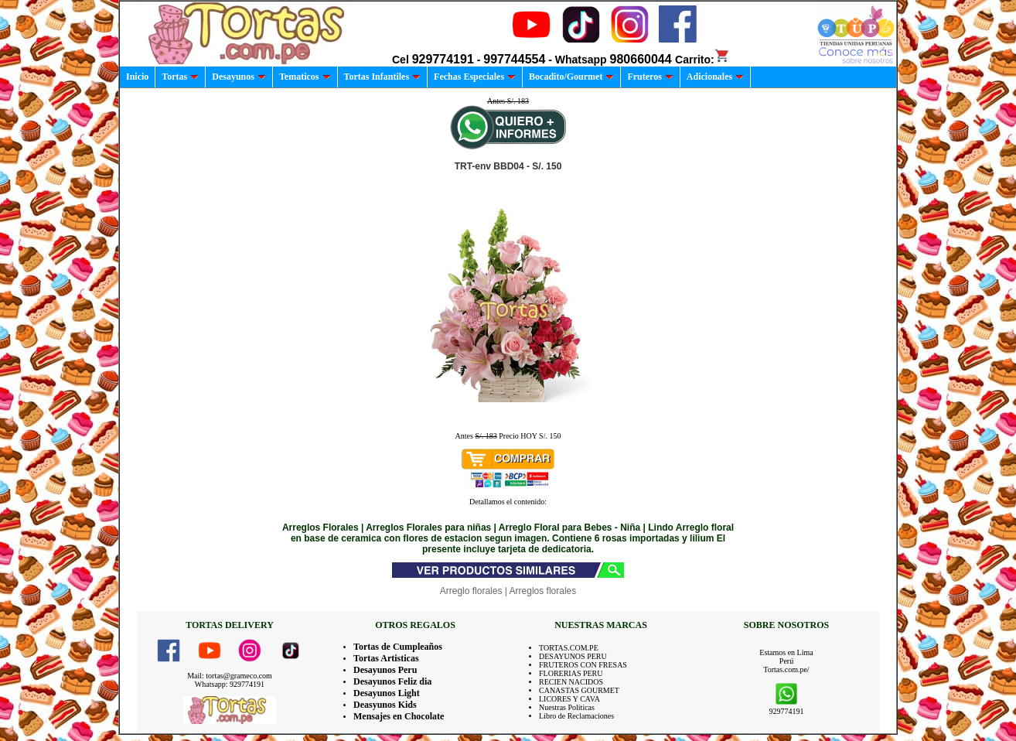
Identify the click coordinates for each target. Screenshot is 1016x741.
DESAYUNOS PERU (573, 656)
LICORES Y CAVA (569, 699)
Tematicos (305, 76)
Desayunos (239, 76)
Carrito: (702, 59)
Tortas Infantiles (382, 76)
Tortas (180, 76)
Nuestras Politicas (567, 707)
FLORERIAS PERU (571, 673)
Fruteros (650, 76)
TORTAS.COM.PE (568, 648)
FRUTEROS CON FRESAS (583, 665)
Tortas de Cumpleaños (397, 646)
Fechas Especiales (475, 76)
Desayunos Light (386, 693)
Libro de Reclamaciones (576, 716)
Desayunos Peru (385, 669)
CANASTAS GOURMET (579, 690)
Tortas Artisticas (386, 658)
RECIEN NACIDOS (571, 682)
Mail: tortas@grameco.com (229, 675)
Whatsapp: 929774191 (229, 684)
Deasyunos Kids (385, 704)
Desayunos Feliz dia (392, 681)
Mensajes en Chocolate (398, 716)
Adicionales (715, 76)
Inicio (137, 76)
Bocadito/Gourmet (571, 76)
